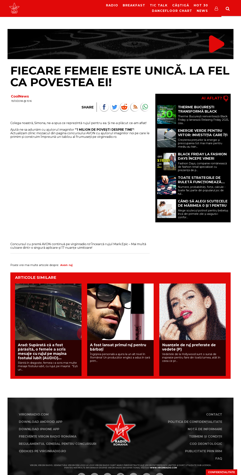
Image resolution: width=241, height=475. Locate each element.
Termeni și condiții (205, 436)
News (202, 11)
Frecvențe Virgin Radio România (47, 436)
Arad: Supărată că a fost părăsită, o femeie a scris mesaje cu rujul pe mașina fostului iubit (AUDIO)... (42, 351)
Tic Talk (159, 5)
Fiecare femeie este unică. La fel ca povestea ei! (120, 76)
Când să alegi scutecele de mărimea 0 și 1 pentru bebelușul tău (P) (203, 205)
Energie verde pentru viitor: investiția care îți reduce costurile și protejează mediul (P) (202, 137)
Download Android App (40, 422)
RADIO (112, 5)
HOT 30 (201, 5)
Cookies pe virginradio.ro (42, 451)
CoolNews (20, 96)
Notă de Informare (205, 429)
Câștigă (180, 5)
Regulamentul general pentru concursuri (57, 444)
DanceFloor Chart (172, 11)
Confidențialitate (221, 472)
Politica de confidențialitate (195, 422)
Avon (64, 265)
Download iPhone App (39, 429)
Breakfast (134, 5)
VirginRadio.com (34, 414)
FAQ (218, 458)
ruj (70, 265)
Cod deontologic (206, 444)
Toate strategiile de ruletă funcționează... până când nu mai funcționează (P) (201, 184)
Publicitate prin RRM (203, 451)
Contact (214, 414)
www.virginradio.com (163, 468)
